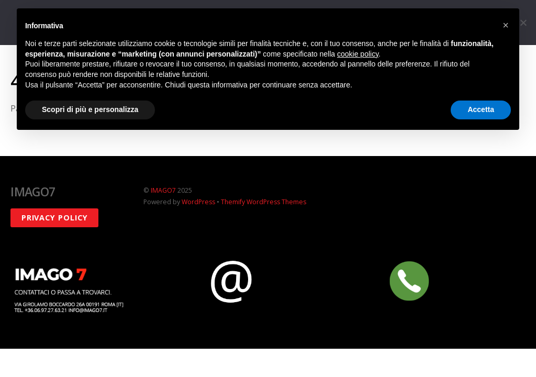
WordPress (198, 201)
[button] (505, 25)
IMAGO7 (163, 190)
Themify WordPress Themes (263, 201)
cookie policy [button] (357, 54)
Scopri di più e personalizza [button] (90, 109)
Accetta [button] (480, 109)
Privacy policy (54, 218)
